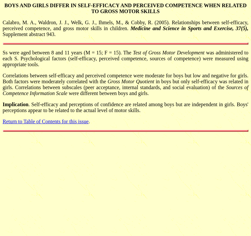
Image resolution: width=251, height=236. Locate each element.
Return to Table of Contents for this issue (46, 121)
